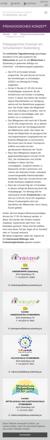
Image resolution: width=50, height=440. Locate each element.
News (17, 3)
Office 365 (44, 3)
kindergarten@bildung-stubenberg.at (26, 329)
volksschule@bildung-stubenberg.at (26, 372)
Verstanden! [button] (25, 435)
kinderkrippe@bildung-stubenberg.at (26, 285)
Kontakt (31, 3)
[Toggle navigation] (45, 12)
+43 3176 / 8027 (26, 410)
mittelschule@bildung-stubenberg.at (26, 415)
